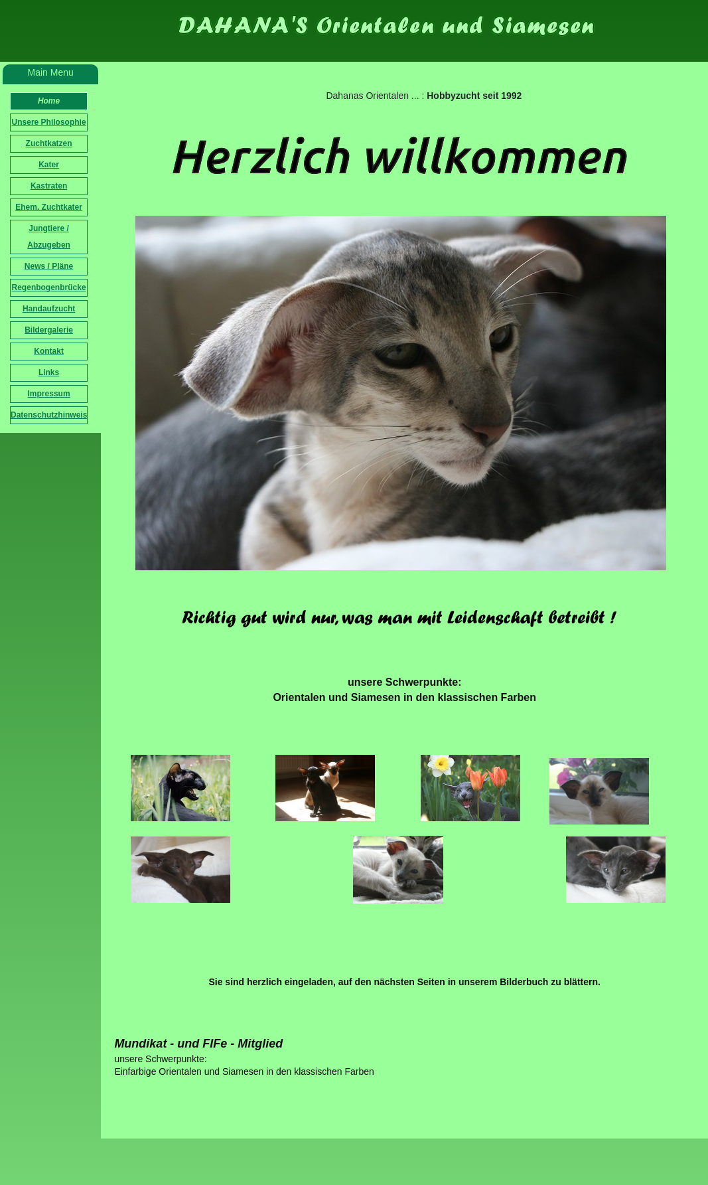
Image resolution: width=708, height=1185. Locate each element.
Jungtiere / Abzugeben (48, 237)
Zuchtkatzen (49, 143)
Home (49, 101)
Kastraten (49, 186)
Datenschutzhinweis (49, 415)
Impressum (49, 393)
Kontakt (49, 351)
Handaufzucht (49, 308)
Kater (48, 164)
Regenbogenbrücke (49, 287)
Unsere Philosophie (49, 122)
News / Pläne (49, 266)
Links (48, 372)
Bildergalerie (49, 330)
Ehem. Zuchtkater (48, 207)
